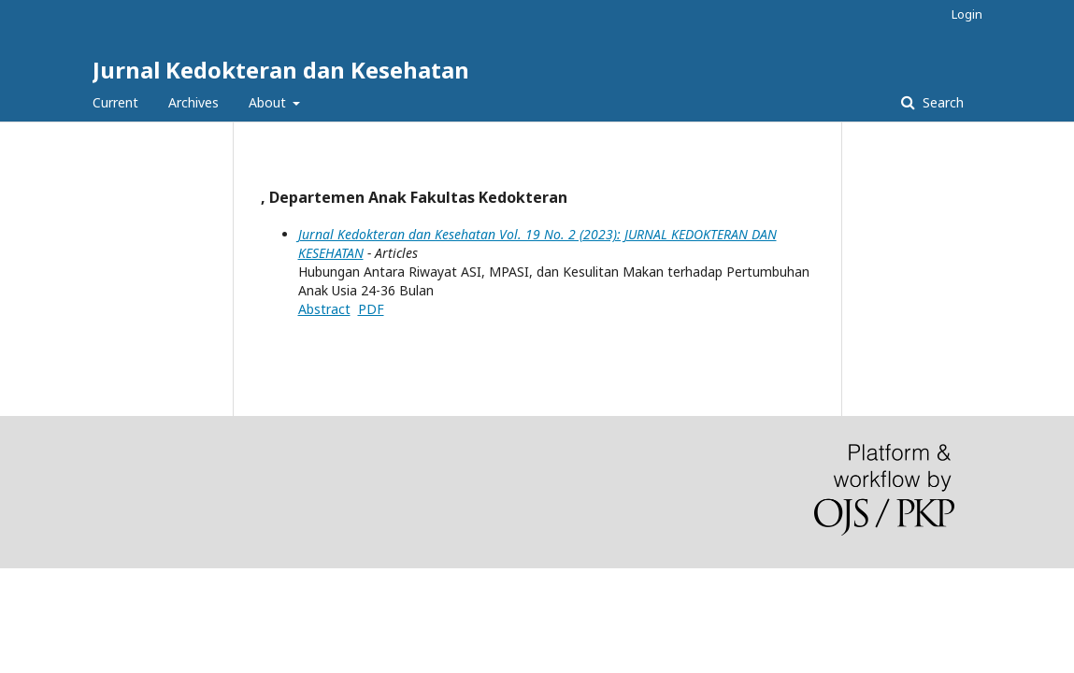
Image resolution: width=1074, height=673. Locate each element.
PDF (371, 309)
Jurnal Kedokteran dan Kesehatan (281, 69)
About (269, 102)
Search (941, 102)
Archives (193, 102)
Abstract (324, 309)
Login (967, 14)
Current (115, 102)
